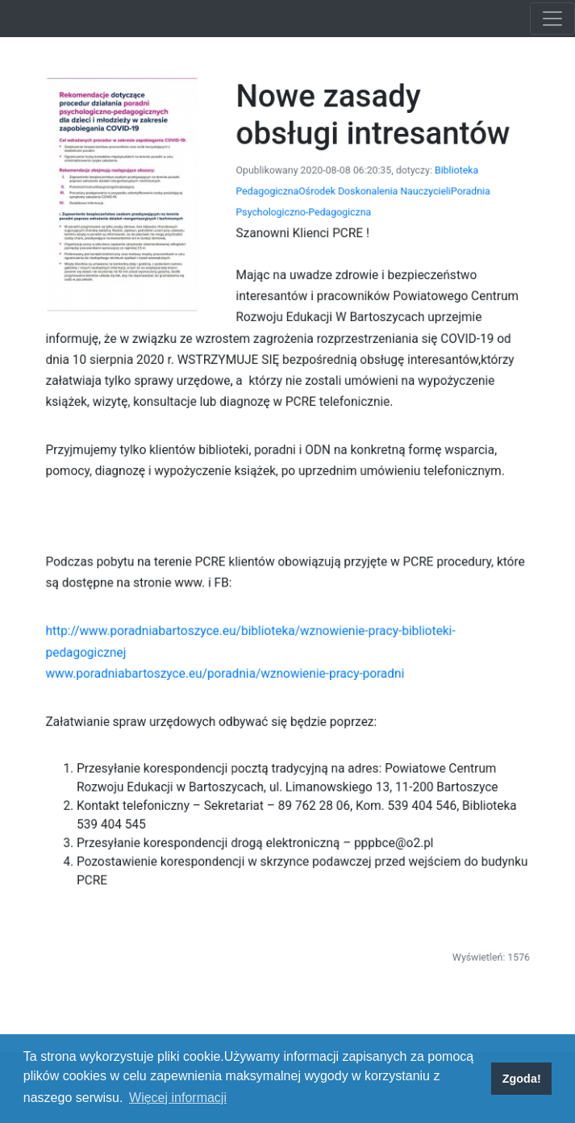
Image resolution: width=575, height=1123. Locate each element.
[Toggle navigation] (552, 18)
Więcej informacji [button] (178, 1097)
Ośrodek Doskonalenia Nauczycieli (366, 214)
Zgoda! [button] (521, 1078)
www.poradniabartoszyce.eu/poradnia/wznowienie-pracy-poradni (231, 652)
